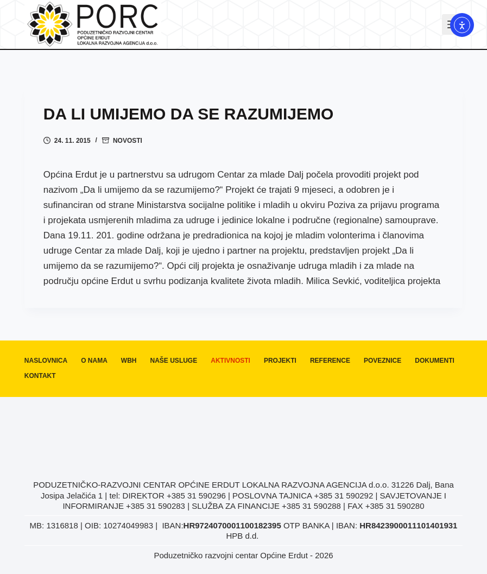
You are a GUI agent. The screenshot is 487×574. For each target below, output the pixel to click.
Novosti (127, 140)
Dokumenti (434, 360)
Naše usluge (174, 360)
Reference (330, 360)
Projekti (280, 360)
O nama (94, 360)
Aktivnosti (230, 360)
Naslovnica (45, 360)
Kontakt (40, 376)
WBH (129, 360)
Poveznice (382, 360)
